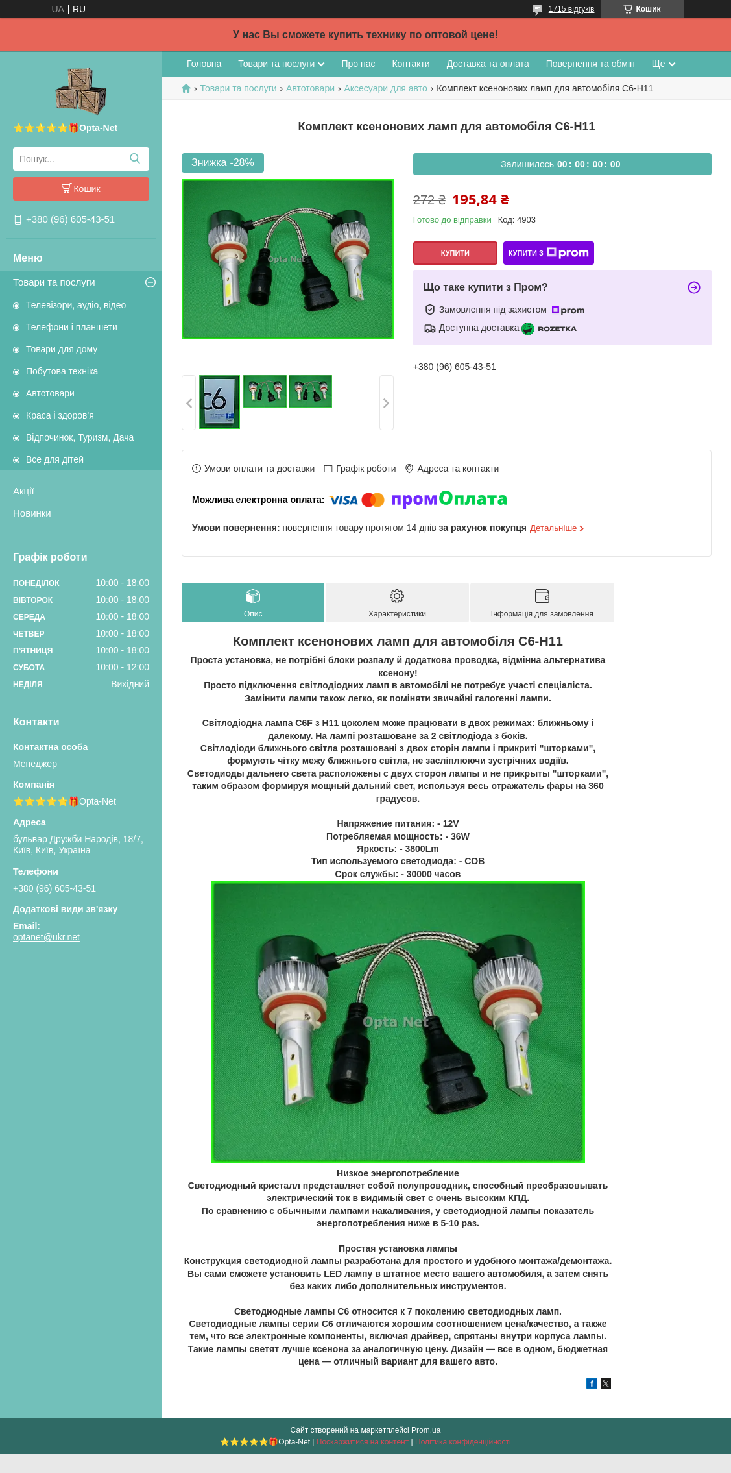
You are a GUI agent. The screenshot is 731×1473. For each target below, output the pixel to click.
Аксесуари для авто (385, 88)
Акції (23, 490)
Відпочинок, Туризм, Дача (80, 437)
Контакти (410, 63)
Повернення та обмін (590, 63)
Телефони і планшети (71, 327)
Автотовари (50, 393)
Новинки (32, 512)
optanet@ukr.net (46, 937)
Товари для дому (61, 349)
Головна (204, 63)
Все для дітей (55, 459)
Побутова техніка (62, 371)
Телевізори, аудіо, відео (76, 305)
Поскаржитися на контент (363, 1441)
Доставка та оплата (488, 63)
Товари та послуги (54, 281)
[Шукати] (134, 159)
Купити (455, 253)
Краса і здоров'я (60, 415)
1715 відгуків (572, 9)
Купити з (549, 253)
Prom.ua (425, 1430)
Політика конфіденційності (463, 1441)
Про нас (358, 63)
